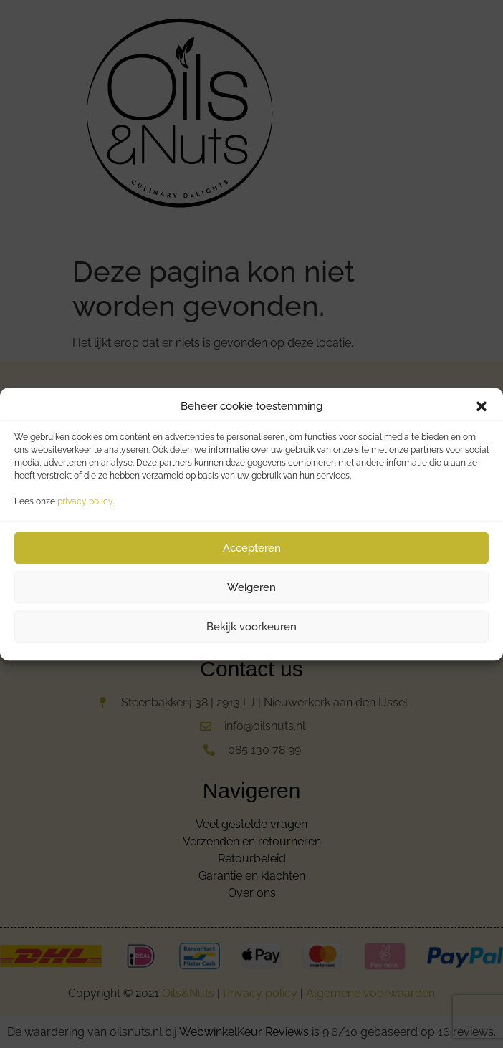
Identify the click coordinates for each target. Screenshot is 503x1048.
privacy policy (84, 501)
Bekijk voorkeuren (251, 626)
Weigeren (251, 587)
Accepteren (252, 548)
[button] (481, 406)
